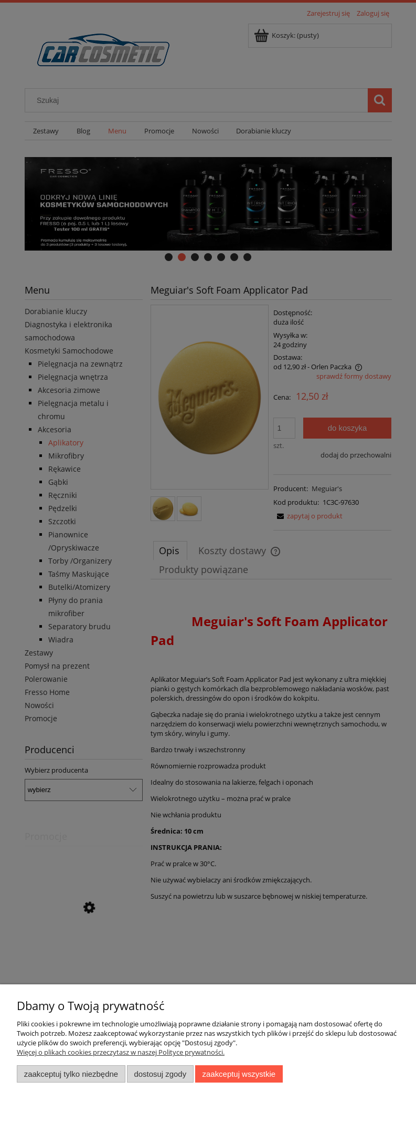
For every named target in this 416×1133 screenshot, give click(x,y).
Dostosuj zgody (160, 1073)
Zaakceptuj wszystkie (238, 1073)
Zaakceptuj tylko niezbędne (71, 1073)
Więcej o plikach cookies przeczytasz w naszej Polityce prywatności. (121, 1052)
